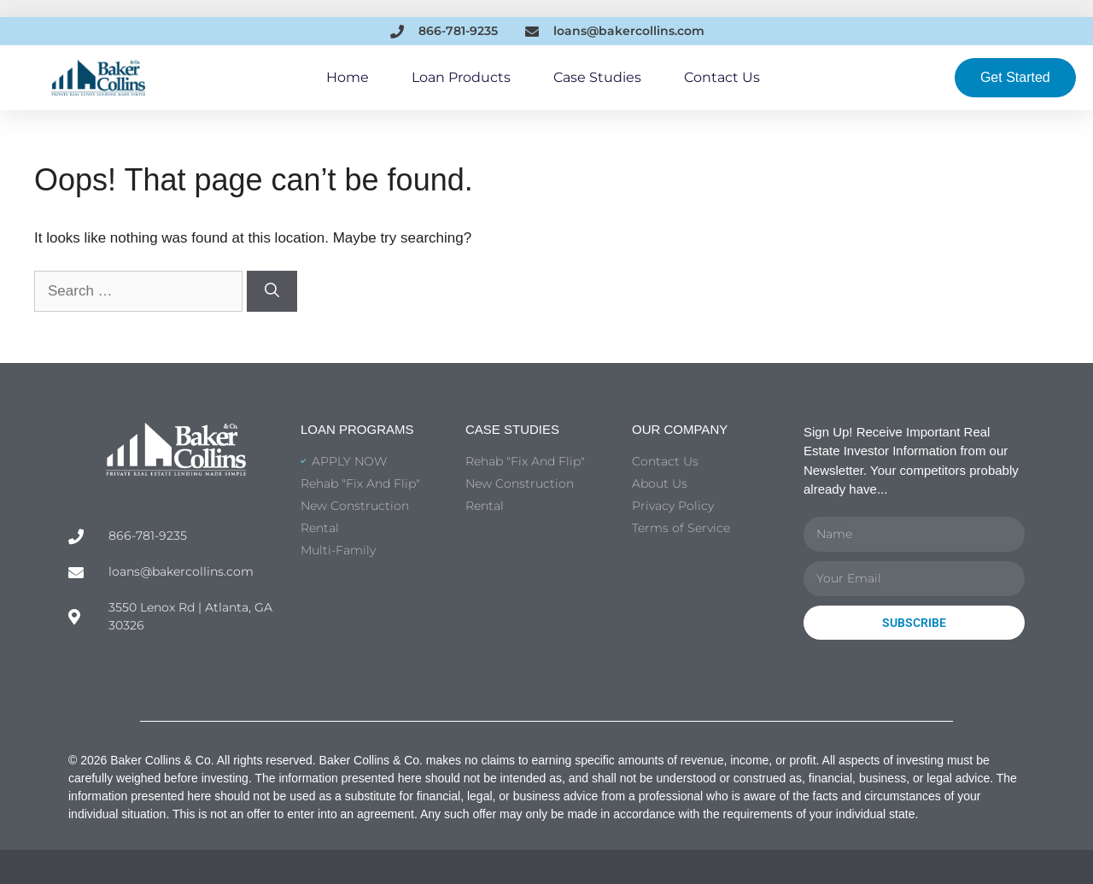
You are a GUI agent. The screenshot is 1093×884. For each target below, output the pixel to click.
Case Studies (597, 77)
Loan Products (461, 77)
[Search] (272, 291)
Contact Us (722, 77)
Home (347, 77)
